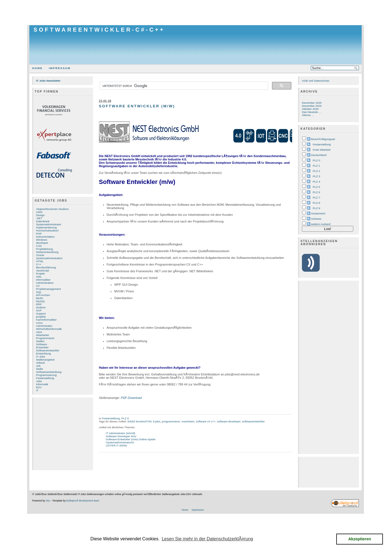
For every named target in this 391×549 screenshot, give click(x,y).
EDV (39, 387)
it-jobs (156, 421)
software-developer (228, 421)
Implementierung (46, 227)
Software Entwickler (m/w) (137, 106)
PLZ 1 (316, 165)
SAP (39, 310)
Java (39, 331)
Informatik (42, 384)
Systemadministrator (48, 224)
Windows (41, 239)
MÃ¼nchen (43, 295)
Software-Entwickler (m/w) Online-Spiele (131, 439)
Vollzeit (40, 362)
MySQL (40, 301)
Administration (45, 282)
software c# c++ (205, 421)
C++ (38, 264)
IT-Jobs (40, 356)
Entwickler (42, 347)
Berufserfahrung (46, 267)
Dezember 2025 (312, 102)
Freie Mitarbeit (321, 149)
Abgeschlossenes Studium (52, 208)
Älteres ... (308, 115)
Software (41, 344)
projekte (41, 316)
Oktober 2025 (310, 108)
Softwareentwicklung (48, 371)
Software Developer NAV (121, 436)
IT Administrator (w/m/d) (120, 433)
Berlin (39, 298)
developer (42, 242)
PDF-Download (131, 397)
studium (41, 307)
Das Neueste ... (311, 111)
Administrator (44, 325)
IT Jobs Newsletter (48, 80)
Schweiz (316, 218)
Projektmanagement (48, 288)
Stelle (39, 368)
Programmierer (45, 338)
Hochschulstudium (47, 230)
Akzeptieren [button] (359, 539)
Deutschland (318, 155)
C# (38, 285)
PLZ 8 (125, 418)
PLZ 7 (316, 197)
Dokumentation (45, 236)
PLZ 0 (316, 160)
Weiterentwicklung (47, 252)
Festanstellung (45, 378)
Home (37, 68)
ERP (39, 304)
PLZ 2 (316, 170)
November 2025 (312, 105)
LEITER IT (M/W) (116, 445)
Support (41, 313)
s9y (48, 500)
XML (39, 276)
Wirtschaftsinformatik (49, 328)
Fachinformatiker (46, 319)
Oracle (40, 255)
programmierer (171, 421)
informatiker (43, 279)
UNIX (39, 212)
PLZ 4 (316, 181)
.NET (39, 218)
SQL (39, 292)
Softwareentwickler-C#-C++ (99, 30)
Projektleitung (44, 248)
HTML (40, 261)
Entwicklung (43, 353)
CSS (39, 245)
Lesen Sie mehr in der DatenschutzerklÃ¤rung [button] (207, 538)
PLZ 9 (316, 208)
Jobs (39, 381)
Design (40, 215)
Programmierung (46, 375)
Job (38, 365)
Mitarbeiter (42, 335)
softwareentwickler (253, 421)
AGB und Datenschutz (315, 80)
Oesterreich (318, 213)
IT (37, 390)
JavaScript (42, 270)
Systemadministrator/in (120, 442)
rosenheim (188, 421)
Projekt (40, 273)
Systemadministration (49, 258)
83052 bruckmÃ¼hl (140, 421)
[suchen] (183, 85)
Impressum (60, 68)
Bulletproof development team (82, 500)
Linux (39, 322)
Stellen (40, 341)
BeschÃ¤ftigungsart (323, 139)
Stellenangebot (45, 359)
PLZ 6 (316, 192)
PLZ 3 (316, 176)
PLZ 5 (316, 186)
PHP (39, 233)
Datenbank (42, 221)
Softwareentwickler (47, 350)
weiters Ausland (321, 224)
